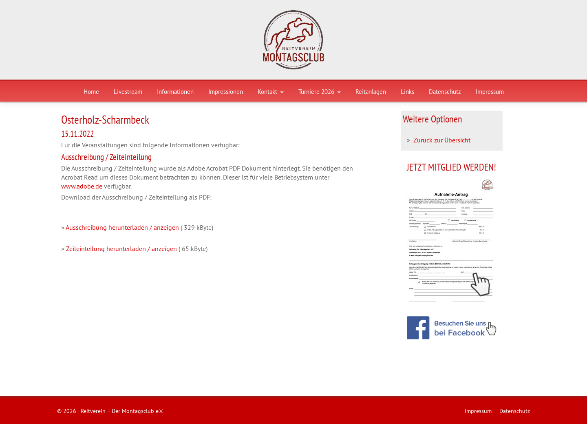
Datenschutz (445, 91)
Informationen (175, 91)
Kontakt (271, 91)
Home (91, 91)
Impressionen (225, 91)
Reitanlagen (370, 91)
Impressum (490, 91)
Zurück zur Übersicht (441, 140)
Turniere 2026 (319, 91)
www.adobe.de (81, 186)
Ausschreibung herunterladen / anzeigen (122, 227)
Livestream (128, 91)
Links (407, 91)
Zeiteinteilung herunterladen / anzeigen (121, 248)
